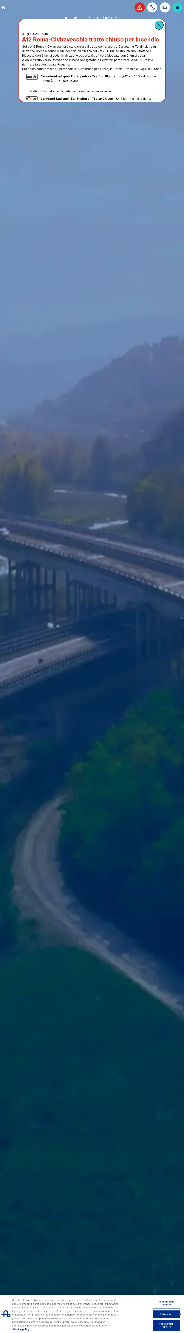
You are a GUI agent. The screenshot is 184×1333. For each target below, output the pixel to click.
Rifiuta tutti (166, 1314)
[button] (159, 25)
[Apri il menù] (177, 7)
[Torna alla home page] (7, 7)
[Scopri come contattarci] (152, 7)
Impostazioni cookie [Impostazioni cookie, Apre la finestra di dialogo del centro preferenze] (167, 1303)
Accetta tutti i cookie (166, 1325)
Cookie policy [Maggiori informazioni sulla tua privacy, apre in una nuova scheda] (21, 1329)
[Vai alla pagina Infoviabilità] (165, 7)
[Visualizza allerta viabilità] (139, 7)
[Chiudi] (180, 1314)
